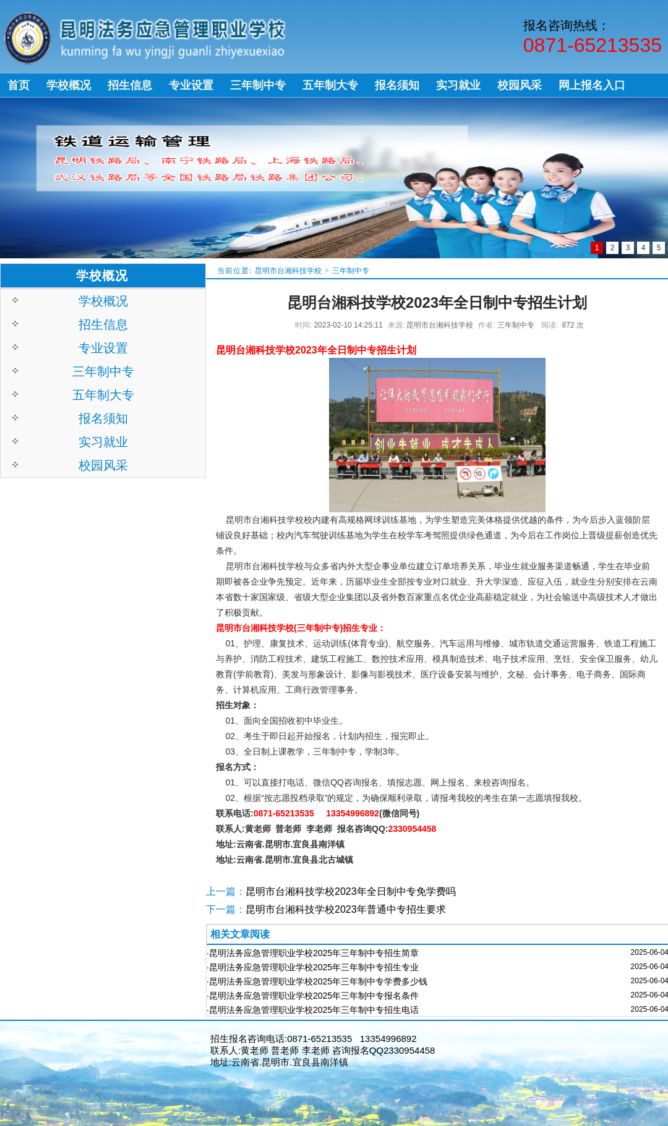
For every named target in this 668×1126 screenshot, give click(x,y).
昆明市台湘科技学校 (288, 270)
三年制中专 (350, 270)
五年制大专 (103, 395)
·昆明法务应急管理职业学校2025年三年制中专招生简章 (313, 953)
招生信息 (103, 324)
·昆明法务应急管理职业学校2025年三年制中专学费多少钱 (317, 981)
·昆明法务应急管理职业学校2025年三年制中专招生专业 (313, 967)
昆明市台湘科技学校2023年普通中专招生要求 (346, 909)
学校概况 (103, 301)
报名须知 (103, 418)
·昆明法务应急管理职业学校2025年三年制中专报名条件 (313, 996)
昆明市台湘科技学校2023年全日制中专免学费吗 (351, 891)
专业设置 (103, 348)
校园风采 (103, 465)
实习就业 (103, 442)
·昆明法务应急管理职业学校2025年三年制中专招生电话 (313, 1010)
